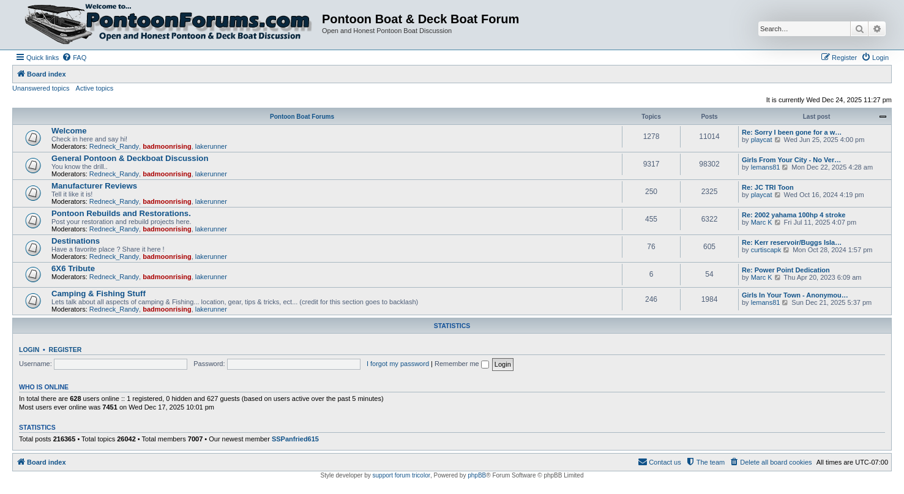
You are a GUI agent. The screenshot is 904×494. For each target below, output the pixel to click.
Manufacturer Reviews (94, 185)
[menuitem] (74, 57)
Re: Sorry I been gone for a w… (792, 132)
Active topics (95, 88)
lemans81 (765, 167)
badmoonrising (167, 146)
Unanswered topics (41, 88)
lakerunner (211, 146)
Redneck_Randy (114, 146)
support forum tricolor (401, 475)
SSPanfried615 (295, 439)
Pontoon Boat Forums (302, 116)
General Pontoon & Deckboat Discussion (129, 158)
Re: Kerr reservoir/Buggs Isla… (792, 242)
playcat (761, 139)
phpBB (477, 475)
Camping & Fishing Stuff (98, 293)
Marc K (761, 222)
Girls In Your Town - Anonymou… (795, 295)
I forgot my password (398, 363)
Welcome (69, 130)
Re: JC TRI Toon (768, 187)
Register (65, 349)
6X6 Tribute (73, 268)
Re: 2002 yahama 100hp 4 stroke (793, 215)
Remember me (462, 363)
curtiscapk (766, 249)
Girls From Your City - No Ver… (791, 159)
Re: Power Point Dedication (786, 270)
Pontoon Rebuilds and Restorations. (121, 213)
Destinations (75, 240)
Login (29, 349)
